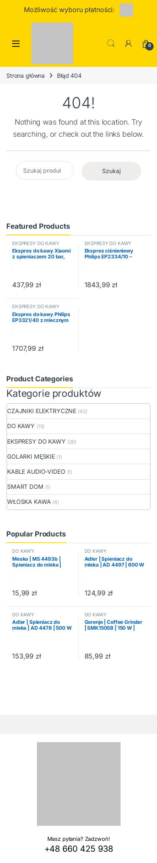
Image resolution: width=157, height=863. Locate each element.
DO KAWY (21, 425)
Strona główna (25, 75)
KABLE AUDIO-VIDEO (36, 471)
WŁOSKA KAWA (29, 501)
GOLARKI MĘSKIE (31, 456)
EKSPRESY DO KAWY (35, 243)
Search (111, 43)
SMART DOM (25, 486)
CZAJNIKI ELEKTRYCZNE (41, 410)
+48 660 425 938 (78, 849)
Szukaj (111, 170)
